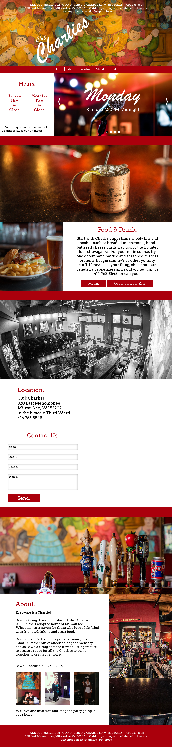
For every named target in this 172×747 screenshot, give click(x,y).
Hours (59, 69)
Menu (71, 69)
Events (113, 69)
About (100, 69)
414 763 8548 (30, 417)
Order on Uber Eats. (130, 284)
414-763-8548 (135, 4)
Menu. (93, 284)
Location (85, 69)
